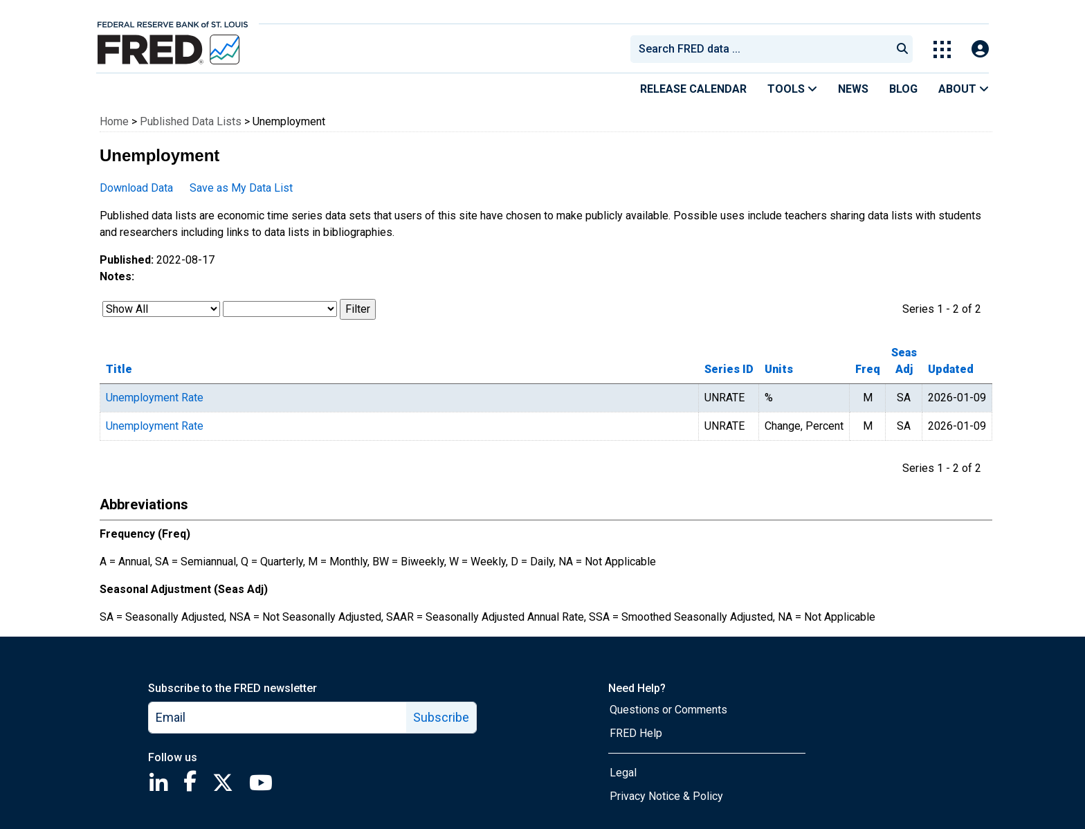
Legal (623, 772)
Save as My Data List (241, 187)
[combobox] (760, 49)
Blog (903, 88)
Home (114, 121)
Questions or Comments (668, 709)
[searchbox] (763, 49)
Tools (792, 88)
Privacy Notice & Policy (666, 796)
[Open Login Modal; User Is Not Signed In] (980, 49)
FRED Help (636, 733)
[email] (278, 717)
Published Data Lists (190, 121)
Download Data (136, 187)
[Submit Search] (902, 49)
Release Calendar (693, 88)
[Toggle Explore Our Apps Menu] (942, 49)
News (853, 88)
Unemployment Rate (154, 397)
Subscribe (441, 717)
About (963, 88)
